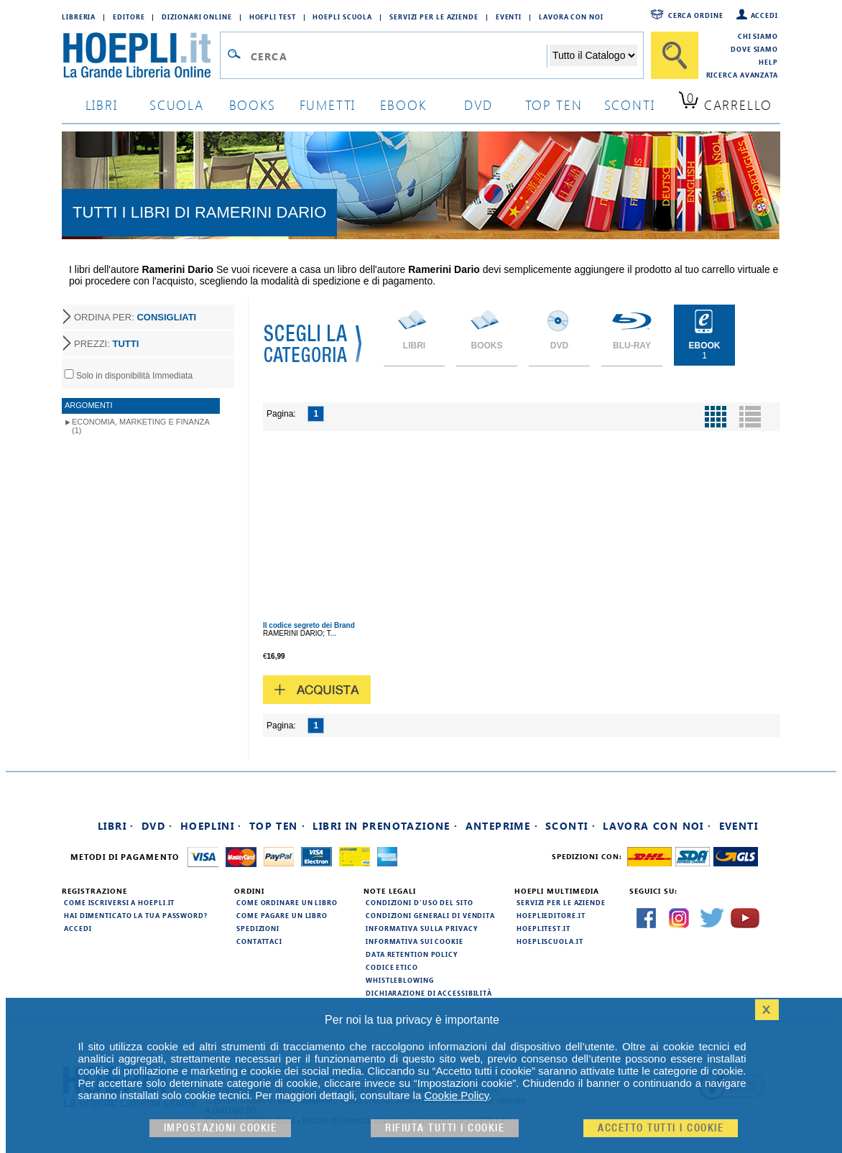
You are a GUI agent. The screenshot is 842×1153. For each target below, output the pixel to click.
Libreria (79, 16)
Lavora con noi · (657, 826)
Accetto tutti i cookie (660, 1128)
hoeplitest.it (543, 928)
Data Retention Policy (412, 954)
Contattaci (259, 941)
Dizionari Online (196, 16)
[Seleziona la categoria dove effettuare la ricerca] (593, 55)
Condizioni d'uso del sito (419, 902)
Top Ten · (277, 826)
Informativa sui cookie (414, 941)
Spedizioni (257, 928)
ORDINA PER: (135, 317)
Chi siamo (758, 36)
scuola (176, 105)
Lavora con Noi (571, 16)
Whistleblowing (400, 980)
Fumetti (328, 105)
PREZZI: (106, 343)
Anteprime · (502, 826)
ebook (403, 105)
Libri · (116, 826)
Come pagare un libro (282, 915)
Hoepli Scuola (342, 16)
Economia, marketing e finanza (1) (141, 426)
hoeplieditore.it (551, 915)
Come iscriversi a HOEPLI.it (119, 902)
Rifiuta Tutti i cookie (444, 1128)
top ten (554, 105)
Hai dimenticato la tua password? (136, 915)
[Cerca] (674, 55)
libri (101, 105)
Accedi (764, 15)
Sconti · (570, 826)
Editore (128, 16)
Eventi (509, 16)
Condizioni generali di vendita (430, 915)
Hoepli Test (272, 16)
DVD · (157, 826)
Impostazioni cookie (220, 1128)
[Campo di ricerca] (398, 56)
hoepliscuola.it (550, 941)
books (252, 105)
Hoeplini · (211, 826)
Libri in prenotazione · (385, 826)
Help (768, 61)
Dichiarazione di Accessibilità (429, 992)
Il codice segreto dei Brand (309, 625)
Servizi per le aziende (433, 16)
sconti (629, 105)
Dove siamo (754, 49)
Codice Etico (392, 967)
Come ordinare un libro (287, 902)
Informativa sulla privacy (422, 928)
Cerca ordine (695, 15)
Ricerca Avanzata (742, 74)
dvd (478, 105)
